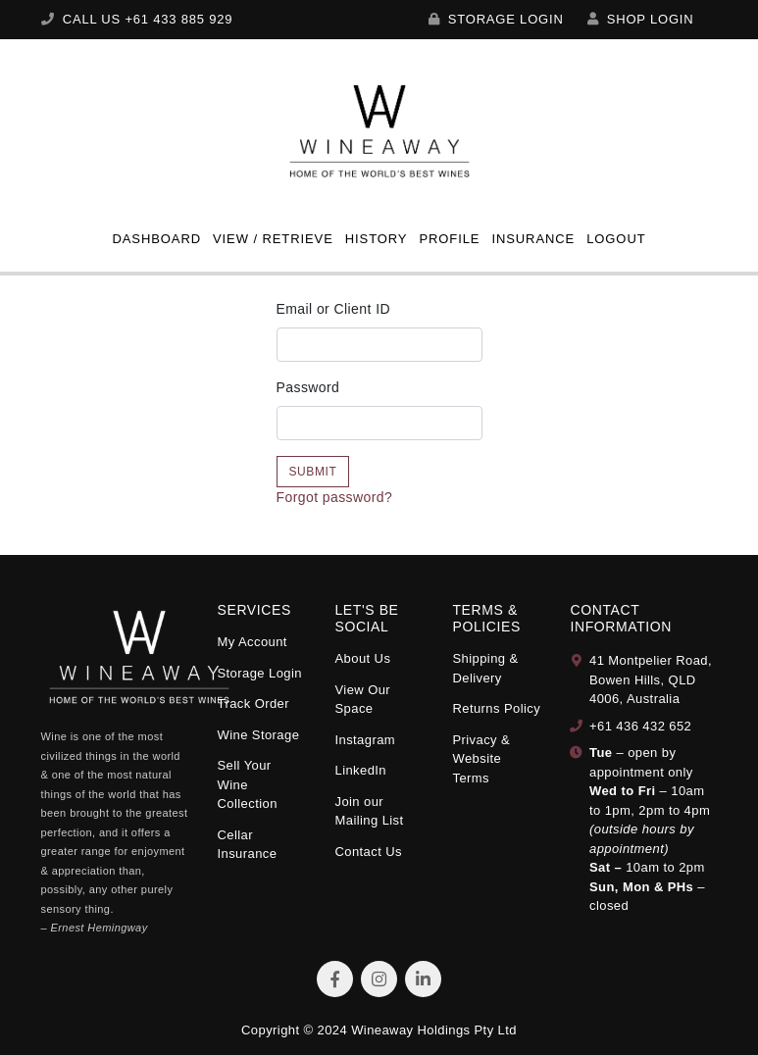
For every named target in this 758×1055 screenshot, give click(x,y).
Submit (313, 471)
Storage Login (496, 19)
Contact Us (368, 851)
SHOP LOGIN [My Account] (640, 19)
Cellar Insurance (248, 845)
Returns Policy (496, 708)
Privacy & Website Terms (481, 758)
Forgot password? (335, 497)
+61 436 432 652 (640, 726)
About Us (362, 658)
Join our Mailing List (368, 811)
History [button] (376, 238)
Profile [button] (449, 238)
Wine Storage (259, 735)
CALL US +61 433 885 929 (137, 19)
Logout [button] (615, 238)
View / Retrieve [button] (273, 238)
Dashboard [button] (156, 238)
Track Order (253, 703)
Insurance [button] (533, 238)
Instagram (364, 739)
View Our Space (362, 699)
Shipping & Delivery (485, 668)
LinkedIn (360, 770)
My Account (252, 641)
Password (308, 387)
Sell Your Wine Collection (248, 784)
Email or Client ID (333, 309)
